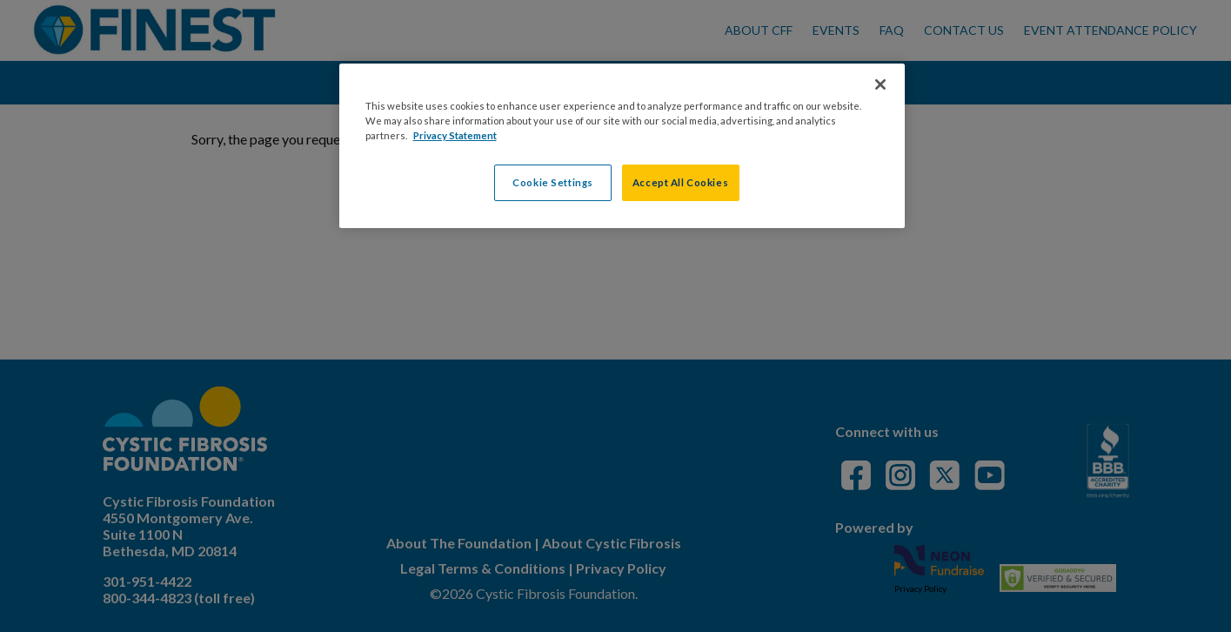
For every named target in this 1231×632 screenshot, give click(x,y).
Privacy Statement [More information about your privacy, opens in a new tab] (455, 135)
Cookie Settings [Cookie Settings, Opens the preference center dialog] (552, 182)
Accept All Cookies (680, 182)
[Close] (880, 84)
